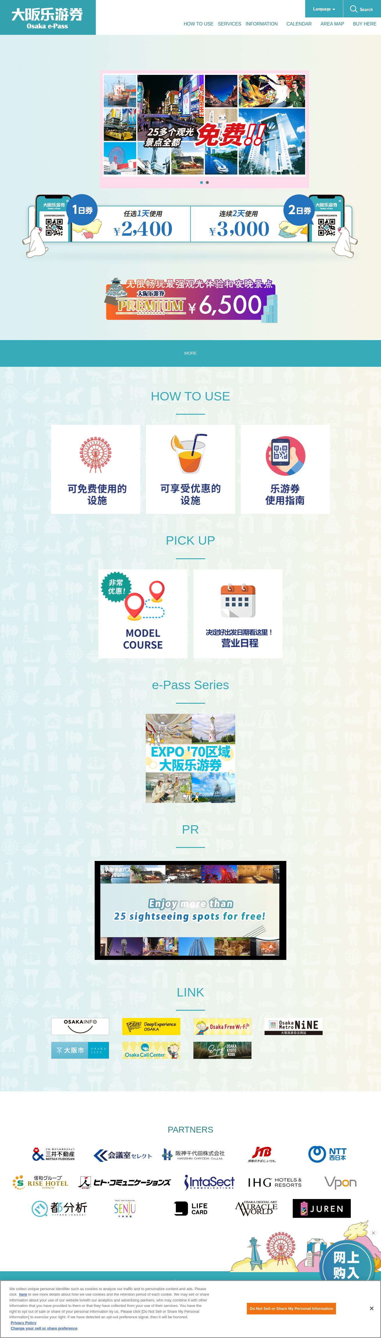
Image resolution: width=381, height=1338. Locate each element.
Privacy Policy (23, 1325)
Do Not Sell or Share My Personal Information (291, 1311)
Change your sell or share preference (44, 1331)
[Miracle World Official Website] (256, 1218)
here (23, 1297)
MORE (190, 394)
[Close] (371, 1311)
